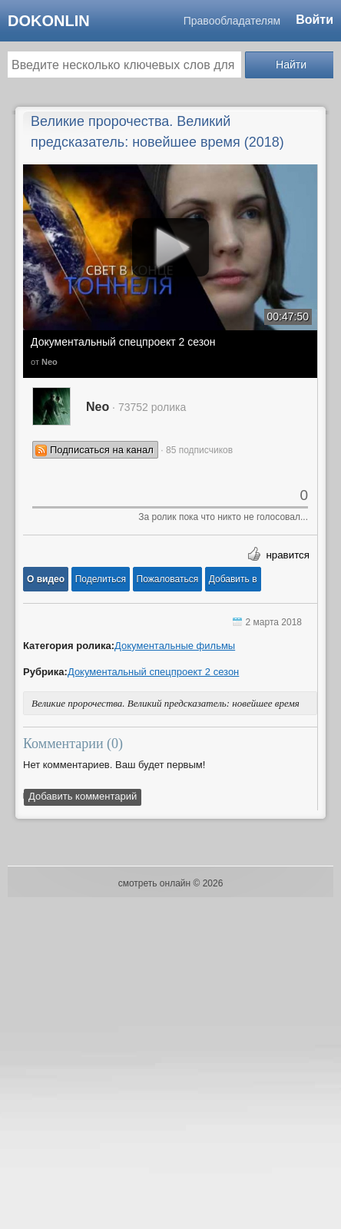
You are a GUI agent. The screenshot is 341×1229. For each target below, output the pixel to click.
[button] (45, 579)
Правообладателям (232, 21)
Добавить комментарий (82, 796)
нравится (288, 555)
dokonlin (49, 20)
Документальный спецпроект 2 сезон (123, 342)
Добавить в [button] (233, 579)
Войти (314, 19)
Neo (49, 361)
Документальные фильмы (174, 645)
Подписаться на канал (102, 449)
